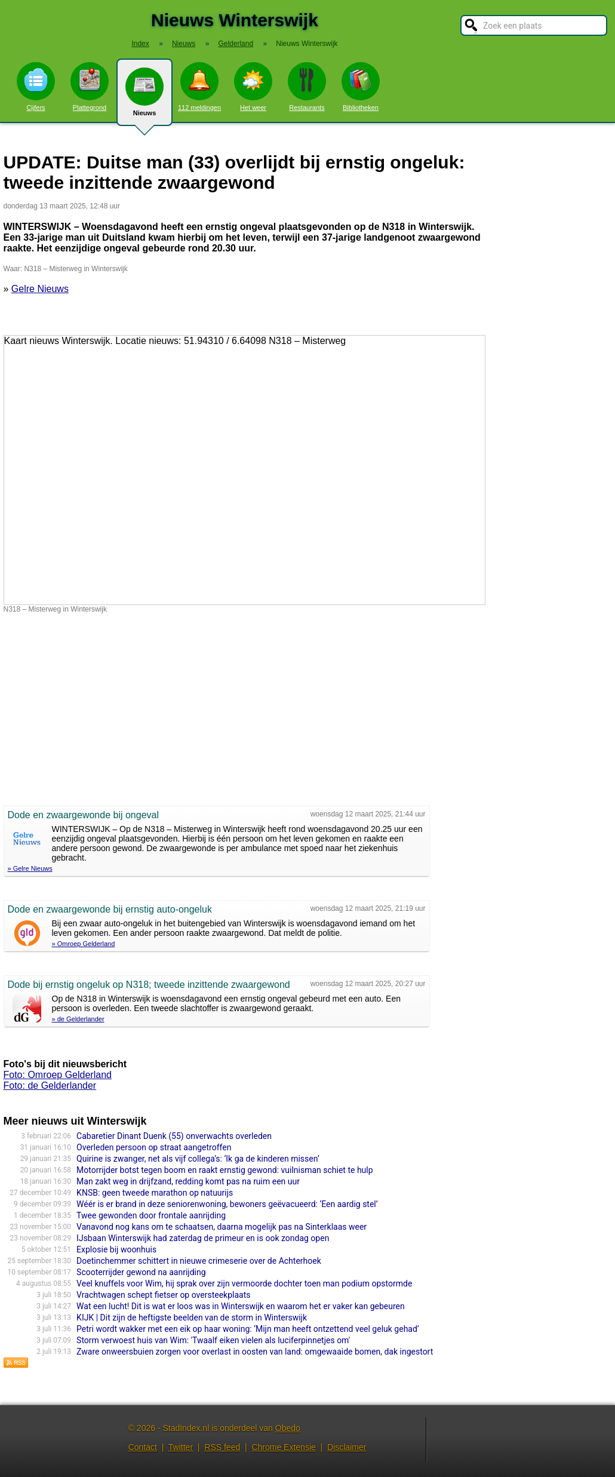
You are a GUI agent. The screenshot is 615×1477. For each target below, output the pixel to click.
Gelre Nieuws (40, 289)
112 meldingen (199, 86)
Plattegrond (89, 86)
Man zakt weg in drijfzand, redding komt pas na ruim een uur (188, 1181)
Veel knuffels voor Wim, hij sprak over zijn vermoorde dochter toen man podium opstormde (244, 1283)
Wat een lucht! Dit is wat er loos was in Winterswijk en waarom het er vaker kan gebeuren (240, 1306)
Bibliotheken (361, 86)
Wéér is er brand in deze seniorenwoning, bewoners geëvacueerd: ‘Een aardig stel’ (226, 1204)
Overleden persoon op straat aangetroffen (153, 1147)
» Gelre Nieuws (30, 868)
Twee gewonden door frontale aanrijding (151, 1215)
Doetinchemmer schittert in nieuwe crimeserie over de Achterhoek (198, 1261)
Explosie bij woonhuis (116, 1249)
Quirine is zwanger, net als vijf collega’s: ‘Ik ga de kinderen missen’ (197, 1158)
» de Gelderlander (78, 1018)
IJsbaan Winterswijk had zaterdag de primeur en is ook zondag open (202, 1238)
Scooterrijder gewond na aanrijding (140, 1272)
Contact (142, 1447)
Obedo (287, 1428)
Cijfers (36, 86)
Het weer (253, 86)
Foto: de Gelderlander (50, 1085)
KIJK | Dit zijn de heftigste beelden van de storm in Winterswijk (191, 1317)
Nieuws (144, 96)
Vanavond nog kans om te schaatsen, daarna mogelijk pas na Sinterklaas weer (221, 1227)
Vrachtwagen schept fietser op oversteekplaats (163, 1295)
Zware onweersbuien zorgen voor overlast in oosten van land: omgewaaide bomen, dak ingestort (254, 1351)
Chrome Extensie (283, 1447)
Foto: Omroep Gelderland (58, 1075)
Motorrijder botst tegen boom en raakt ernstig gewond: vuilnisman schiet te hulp (224, 1170)
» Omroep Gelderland (83, 943)
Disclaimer (346, 1447)
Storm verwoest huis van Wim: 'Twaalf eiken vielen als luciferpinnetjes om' (213, 1340)
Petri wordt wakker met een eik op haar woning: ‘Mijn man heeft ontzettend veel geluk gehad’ (247, 1329)
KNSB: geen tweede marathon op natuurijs (154, 1192)
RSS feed (222, 1447)
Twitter (180, 1447)
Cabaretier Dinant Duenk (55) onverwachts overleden (174, 1136)
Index (140, 43)
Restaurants (307, 86)
